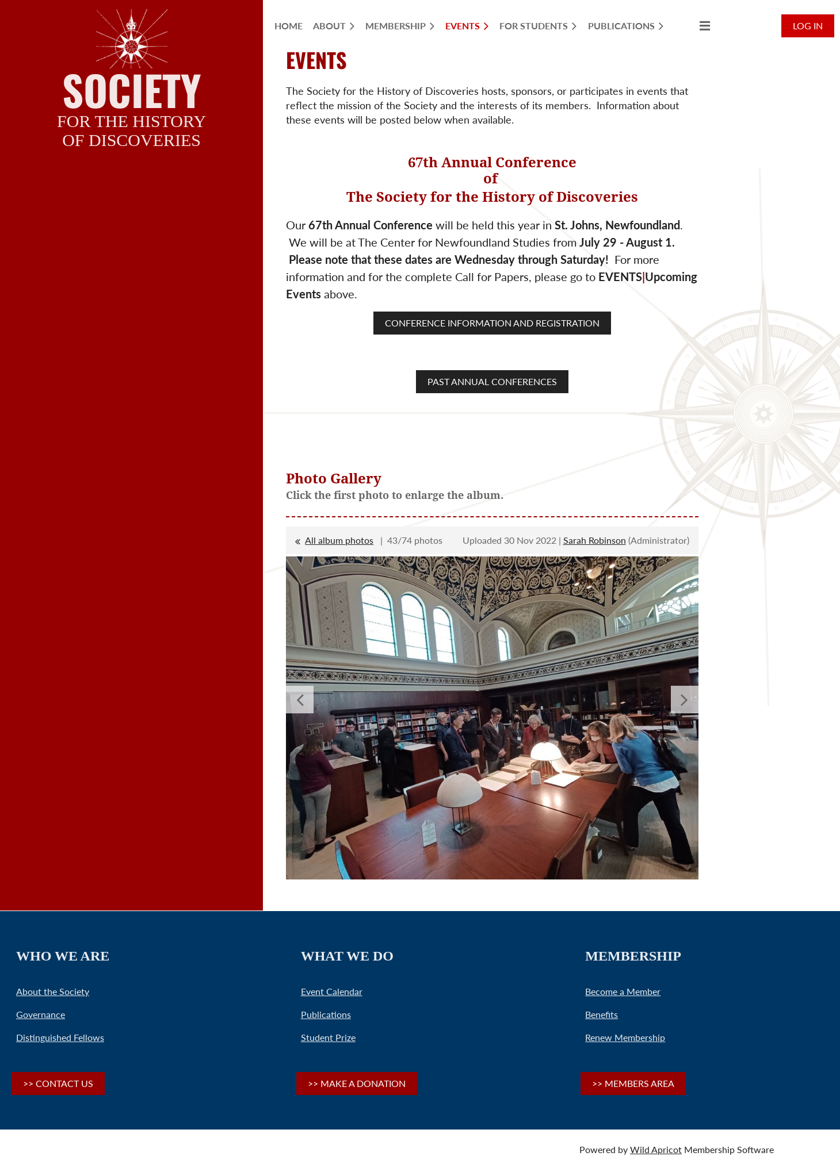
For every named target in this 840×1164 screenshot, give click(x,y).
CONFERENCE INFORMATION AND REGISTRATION (492, 322)
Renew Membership (625, 1037)
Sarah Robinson (594, 540)
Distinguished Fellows (60, 1037)
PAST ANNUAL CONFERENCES (492, 381)
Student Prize (328, 1037)
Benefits (601, 1014)
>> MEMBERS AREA (633, 1083)
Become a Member (622, 991)
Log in (808, 25)
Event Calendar (331, 991)
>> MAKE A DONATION (357, 1083)
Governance (40, 1014)
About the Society (52, 991)
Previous (300, 699)
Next (684, 699)
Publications (326, 1014)
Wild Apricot (656, 1149)
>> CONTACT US (58, 1083)
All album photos (339, 540)
